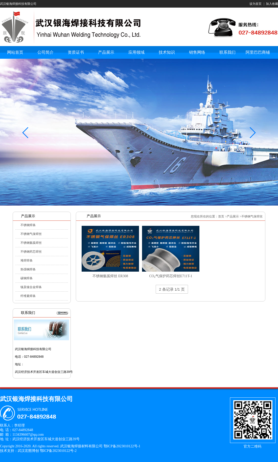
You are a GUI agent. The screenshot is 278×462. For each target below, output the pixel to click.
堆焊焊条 (26, 260)
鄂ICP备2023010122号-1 (122, 446)
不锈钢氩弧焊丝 (31, 243)
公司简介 (45, 52)
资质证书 (76, 52)
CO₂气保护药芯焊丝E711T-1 (170, 276)
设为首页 (255, 4)
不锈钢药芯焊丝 (31, 251)
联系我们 (227, 52)
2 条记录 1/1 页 (172, 289)
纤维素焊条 (28, 296)
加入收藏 (272, 4)
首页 (221, 216)
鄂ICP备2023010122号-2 (58, 451)
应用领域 (136, 52)
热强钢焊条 (28, 269)
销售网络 (197, 52)
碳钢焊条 (26, 278)
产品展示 (106, 52)
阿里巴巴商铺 (258, 52)
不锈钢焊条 (28, 225)
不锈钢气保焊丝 (31, 234)
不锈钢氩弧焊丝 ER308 (110, 276)
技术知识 (167, 52)
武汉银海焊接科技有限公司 (18, 4)
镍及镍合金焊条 (31, 287)
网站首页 (15, 52)
